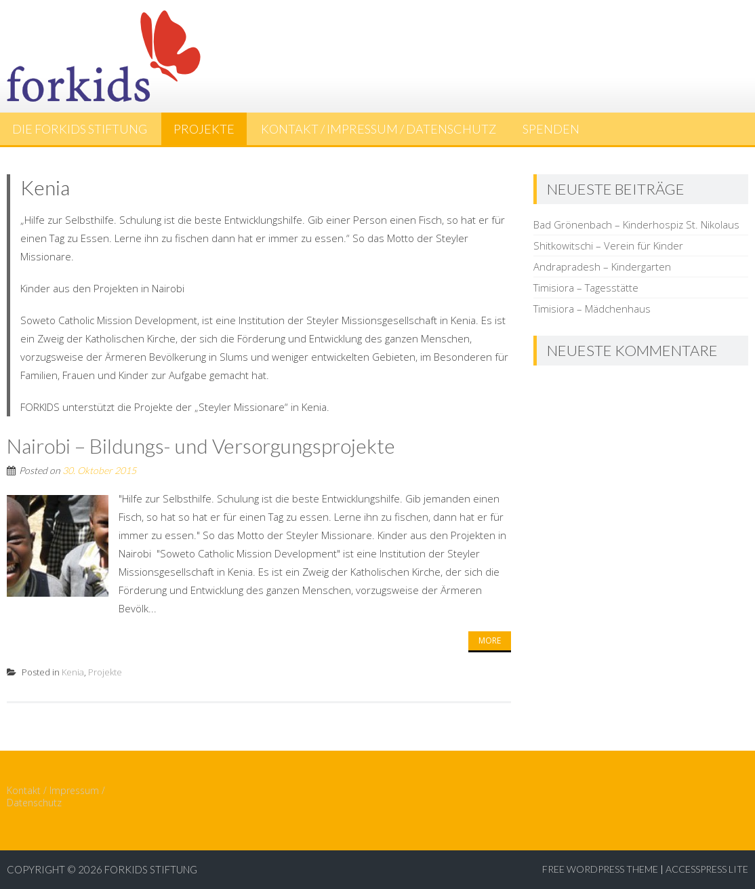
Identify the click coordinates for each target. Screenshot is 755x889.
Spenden (551, 128)
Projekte (204, 128)
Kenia (73, 672)
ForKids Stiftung (150, 869)
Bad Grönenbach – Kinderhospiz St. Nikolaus (636, 224)
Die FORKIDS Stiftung (79, 128)
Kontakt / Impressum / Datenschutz (378, 128)
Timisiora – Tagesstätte (585, 287)
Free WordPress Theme (600, 869)
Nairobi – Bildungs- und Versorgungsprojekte (201, 445)
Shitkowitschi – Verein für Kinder (608, 245)
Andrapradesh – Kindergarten (602, 266)
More (489, 640)
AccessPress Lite (707, 869)
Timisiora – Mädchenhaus (592, 308)
